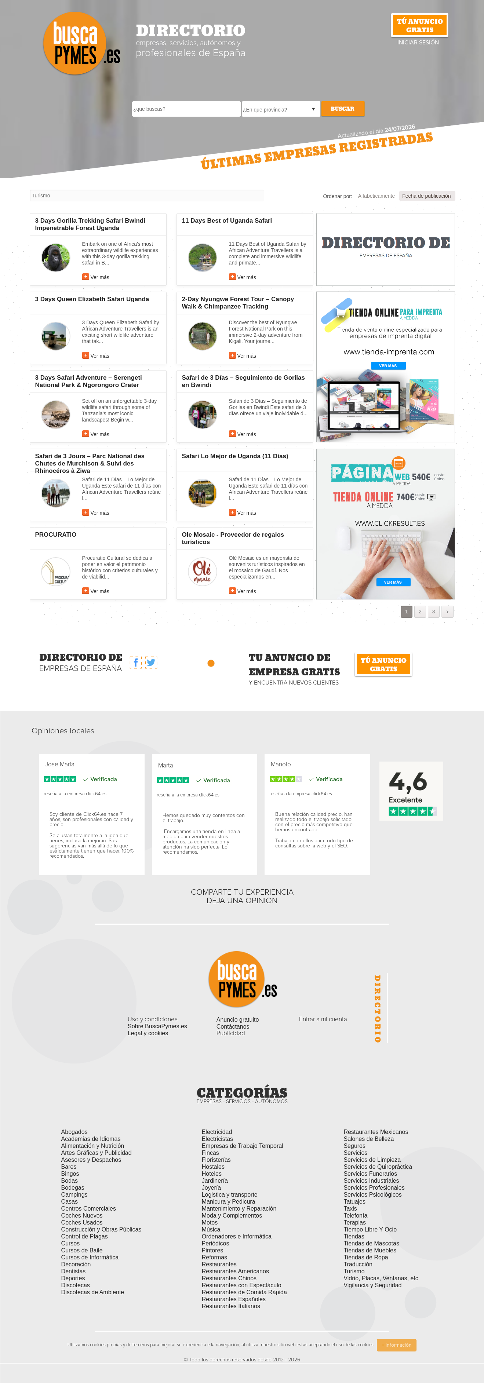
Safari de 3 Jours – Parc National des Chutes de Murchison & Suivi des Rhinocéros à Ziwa (90, 463)
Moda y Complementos (232, 1215)
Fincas (210, 1153)
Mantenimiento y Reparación (239, 1208)
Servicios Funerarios (370, 1174)
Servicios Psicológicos (372, 1195)
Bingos (70, 1174)
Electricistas (217, 1139)
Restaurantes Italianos (231, 1306)
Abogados (74, 1132)
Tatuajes (354, 1201)
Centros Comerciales (88, 1208)
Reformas (214, 1257)
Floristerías (216, 1160)
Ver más (100, 277)
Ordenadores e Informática (237, 1236)
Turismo (353, 1271)
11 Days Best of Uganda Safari (227, 220)
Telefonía (355, 1215)
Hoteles (212, 1174)
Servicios (355, 1153)
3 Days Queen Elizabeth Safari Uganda (92, 299)
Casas (69, 1201)
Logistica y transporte (230, 1195)
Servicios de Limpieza (372, 1160)
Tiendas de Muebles (369, 1250)
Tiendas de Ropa (365, 1257)
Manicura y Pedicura (228, 1201)
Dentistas (73, 1271)
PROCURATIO (56, 534)
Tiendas (353, 1236)
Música (211, 1229)
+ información (397, 1345)
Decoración (76, 1264)
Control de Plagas (84, 1236)
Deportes (73, 1278)
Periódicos (215, 1243)
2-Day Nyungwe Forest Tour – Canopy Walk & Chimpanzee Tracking (238, 303)
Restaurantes (219, 1264)
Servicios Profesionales (373, 1188)
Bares (69, 1167)
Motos (210, 1222)
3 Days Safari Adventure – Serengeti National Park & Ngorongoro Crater (88, 381)
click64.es (96, 794)
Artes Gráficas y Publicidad (96, 1153)
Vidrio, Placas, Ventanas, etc (380, 1278)
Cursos (70, 1243)
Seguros (354, 1146)
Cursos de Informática (90, 1257)
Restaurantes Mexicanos (375, 1132)
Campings (74, 1195)
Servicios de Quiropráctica (377, 1167)
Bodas (69, 1181)
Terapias (354, 1222)
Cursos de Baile (82, 1250)
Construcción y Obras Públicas (101, 1229)
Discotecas (75, 1285)
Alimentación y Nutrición (92, 1146)
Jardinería (215, 1181)
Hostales (213, 1167)
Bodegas (72, 1188)
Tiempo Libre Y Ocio (370, 1229)
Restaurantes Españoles (234, 1299)
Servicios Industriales (371, 1181)
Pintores (212, 1250)
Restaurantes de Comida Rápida (244, 1292)
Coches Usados (82, 1222)
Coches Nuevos (82, 1215)
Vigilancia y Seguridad (372, 1285)
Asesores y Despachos (91, 1160)
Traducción (357, 1264)
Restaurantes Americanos (235, 1271)
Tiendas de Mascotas (371, 1243)
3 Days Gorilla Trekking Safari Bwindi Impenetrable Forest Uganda (90, 224)
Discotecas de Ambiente (92, 1292)
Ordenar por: (337, 196)
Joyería (211, 1188)
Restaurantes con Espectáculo (241, 1285)
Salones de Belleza (368, 1139)
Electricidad (217, 1132)
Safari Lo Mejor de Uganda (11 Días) (235, 456)
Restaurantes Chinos (229, 1278)
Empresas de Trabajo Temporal (242, 1146)
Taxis (350, 1208)
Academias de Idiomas (91, 1139)
